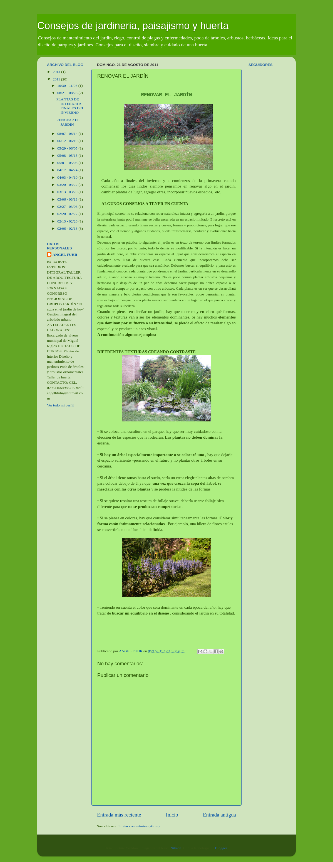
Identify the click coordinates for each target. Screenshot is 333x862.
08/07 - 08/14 (67, 134)
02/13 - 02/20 (67, 221)
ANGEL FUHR (65, 254)
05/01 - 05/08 (67, 163)
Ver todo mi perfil (60, 405)
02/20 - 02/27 (67, 214)
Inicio (172, 815)
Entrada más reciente (119, 815)
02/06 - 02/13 (67, 228)
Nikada (175, 848)
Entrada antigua (219, 815)
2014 (57, 72)
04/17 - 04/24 (67, 170)
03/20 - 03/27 (67, 185)
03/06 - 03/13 (67, 199)
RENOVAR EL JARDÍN (67, 122)
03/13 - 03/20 (67, 192)
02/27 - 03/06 (67, 206)
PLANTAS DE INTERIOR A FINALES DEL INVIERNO (70, 106)
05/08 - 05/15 (67, 155)
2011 (57, 79)
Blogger (221, 848)
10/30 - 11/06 (67, 86)
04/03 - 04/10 (67, 177)
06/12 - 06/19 (67, 141)
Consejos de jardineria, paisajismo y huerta (132, 25)
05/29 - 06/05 (67, 148)
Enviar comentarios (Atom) (139, 826)
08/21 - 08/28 (67, 93)
